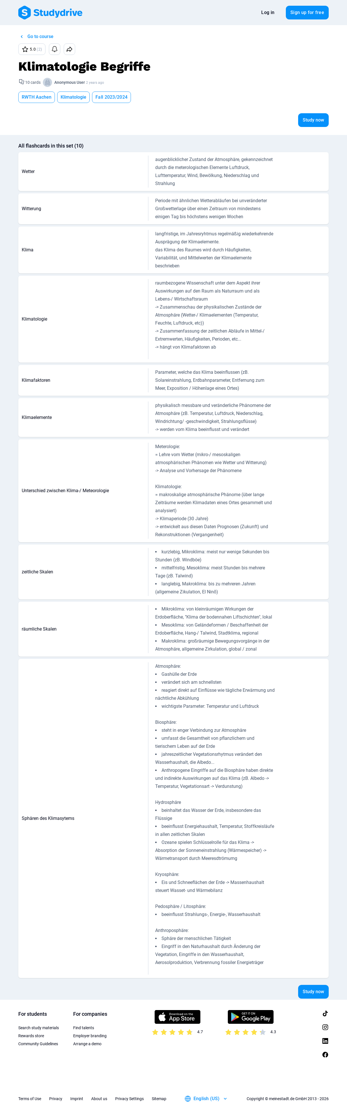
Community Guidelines (38, 1044)
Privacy (55, 1098)
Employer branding (90, 1036)
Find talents (83, 1027)
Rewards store (31, 1036)
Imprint (76, 1098)
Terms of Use (29, 1098)
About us (99, 1098)
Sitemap (159, 1098)
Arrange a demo (87, 1044)
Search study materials (38, 1027)
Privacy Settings (129, 1098)
